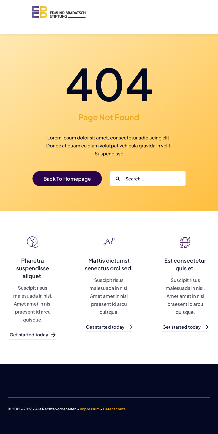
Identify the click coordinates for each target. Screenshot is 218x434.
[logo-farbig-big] (58, 8)
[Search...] (148, 178)
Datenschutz (114, 409)
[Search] (117, 178)
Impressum (90, 409)
